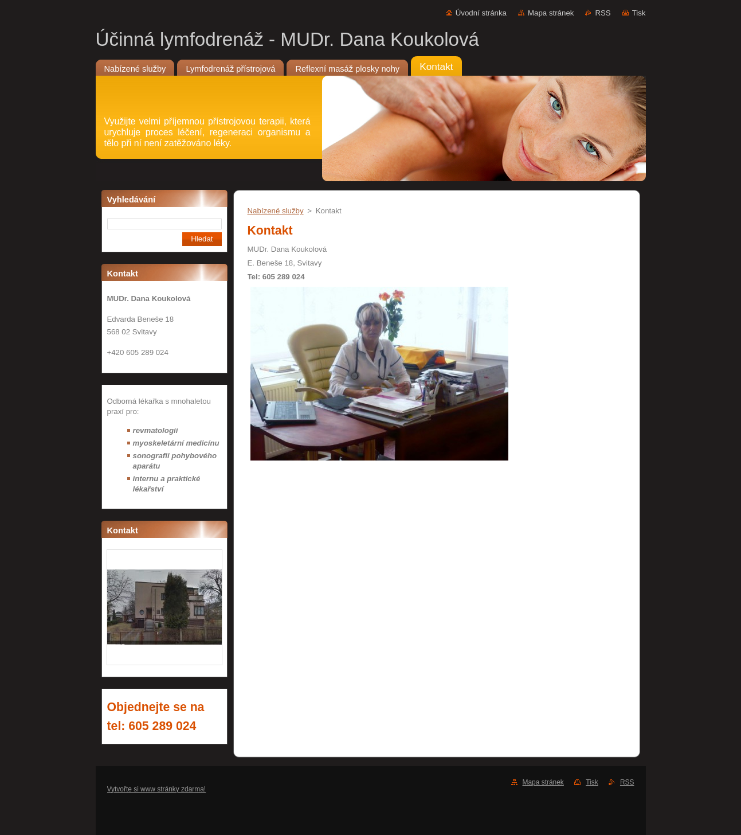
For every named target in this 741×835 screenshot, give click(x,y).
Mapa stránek (551, 13)
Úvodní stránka (481, 13)
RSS (602, 13)
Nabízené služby (276, 210)
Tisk (639, 13)
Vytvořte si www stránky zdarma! (156, 789)
